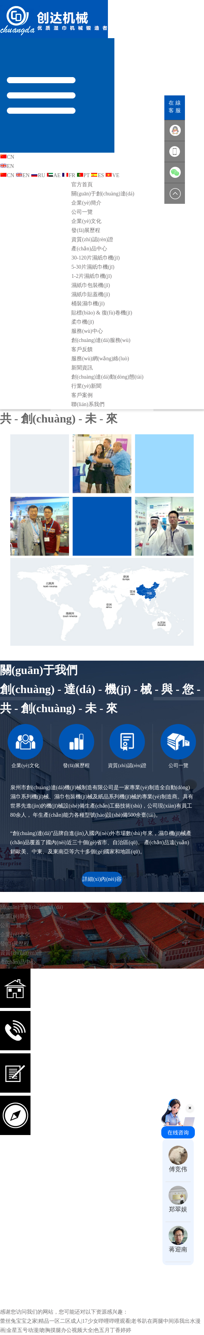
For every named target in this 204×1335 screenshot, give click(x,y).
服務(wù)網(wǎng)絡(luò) (100, 358)
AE (54, 175)
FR (68, 175)
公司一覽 (82, 212)
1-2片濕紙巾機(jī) (91, 276)
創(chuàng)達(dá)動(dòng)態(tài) (107, 377)
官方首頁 (82, 184)
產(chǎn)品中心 (89, 249)
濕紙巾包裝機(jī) (90, 285)
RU (38, 175)
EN (7, 166)
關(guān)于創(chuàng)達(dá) (102, 194)
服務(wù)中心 (87, 331)
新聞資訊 (82, 368)
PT (83, 175)
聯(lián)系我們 (87, 404)
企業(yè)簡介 (86, 203)
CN (7, 157)
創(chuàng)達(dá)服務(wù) (100, 340)
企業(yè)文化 (86, 221)
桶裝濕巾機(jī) (87, 303)
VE (112, 175)
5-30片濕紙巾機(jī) (92, 267)
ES (97, 175)
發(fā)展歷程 (85, 230)
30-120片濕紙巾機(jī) (95, 258)
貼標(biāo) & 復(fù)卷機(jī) (101, 313)
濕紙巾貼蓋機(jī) (90, 294)
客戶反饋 (82, 349)
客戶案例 (82, 395)
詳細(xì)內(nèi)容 (102, 879)
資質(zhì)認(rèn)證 (92, 239)
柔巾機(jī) (82, 322)
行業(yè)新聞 (86, 386)
